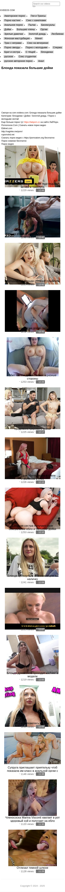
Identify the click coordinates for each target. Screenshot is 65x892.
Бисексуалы (48, 24)
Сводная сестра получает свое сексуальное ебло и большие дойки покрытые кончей (32, 529)
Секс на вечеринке (37, 43)
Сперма (57, 47)
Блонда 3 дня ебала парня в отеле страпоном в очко (33, 477)
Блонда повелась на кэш (32, 723)
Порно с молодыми (36, 47)
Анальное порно (13, 24)
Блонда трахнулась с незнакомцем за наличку (32, 577)
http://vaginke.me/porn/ (12, 131)
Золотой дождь (37, 33)
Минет (38, 38)
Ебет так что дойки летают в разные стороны (32, 377)
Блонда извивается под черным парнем (32, 233)
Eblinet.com (6, 128)
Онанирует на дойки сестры (32, 328)
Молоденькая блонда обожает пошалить (32, 280)
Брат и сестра (12, 52)
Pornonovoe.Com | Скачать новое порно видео (23, 125)
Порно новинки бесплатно (14, 141)
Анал (41, 61)
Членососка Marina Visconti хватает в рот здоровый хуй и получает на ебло (32, 819)
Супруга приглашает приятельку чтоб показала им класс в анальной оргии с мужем (32, 771)
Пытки (31, 24)
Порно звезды (12, 47)
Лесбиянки (57, 33)
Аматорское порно (14, 15)
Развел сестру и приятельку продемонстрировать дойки (32, 427)
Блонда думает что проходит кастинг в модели (32, 674)
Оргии (44, 29)
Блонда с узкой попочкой (32, 625)
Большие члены (26, 29)
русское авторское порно (18, 61)
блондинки (47, 52)
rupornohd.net (7, 134)
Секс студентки (27, 56)
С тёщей (30, 52)
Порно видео (7, 144)
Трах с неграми (12, 43)
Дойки (7, 29)
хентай (15, 119)
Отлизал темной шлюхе (32, 867)
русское (8, 56)
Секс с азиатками (36, 20)
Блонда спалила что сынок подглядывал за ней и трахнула (32, 185)
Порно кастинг (12, 20)
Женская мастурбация (16, 38)
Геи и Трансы (38, 15)
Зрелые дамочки (13, 33)
